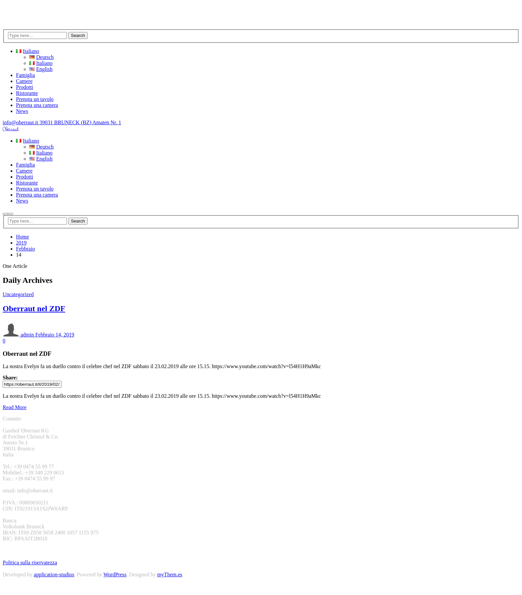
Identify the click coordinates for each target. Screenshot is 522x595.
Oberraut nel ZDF (34, 308)
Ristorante (27, 93)
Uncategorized (18, 294)
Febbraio (25, 249)
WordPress (115, 574)
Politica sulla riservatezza (30, 562)
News (22, 111)
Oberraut (11, 129)
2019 (21, 243)
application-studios (54, 574)
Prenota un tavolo (35, 99)
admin (18, 334)
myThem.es (169, 574)
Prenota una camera (37, 105)
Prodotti (24, 87)
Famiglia (25, 75)
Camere (24, 81)
